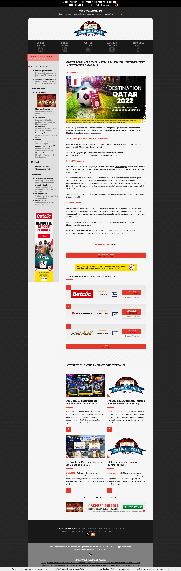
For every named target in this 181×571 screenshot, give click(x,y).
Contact (116, 531)
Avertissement (82, 531)
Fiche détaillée (132, 297)
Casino (106, 346)
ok (168, 569)
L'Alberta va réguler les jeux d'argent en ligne (122, 463)
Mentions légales (68, 531)
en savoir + (160, 569)
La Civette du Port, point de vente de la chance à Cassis (84, 463)
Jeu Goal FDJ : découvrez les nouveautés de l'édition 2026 (81, 402)
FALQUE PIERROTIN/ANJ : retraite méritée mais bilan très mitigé (126, 402)
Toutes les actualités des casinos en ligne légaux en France (106, 498)
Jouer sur (132, 292)
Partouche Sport (104, 144)
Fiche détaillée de (106, 255)
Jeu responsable (95, 531)
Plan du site (107, 531)
